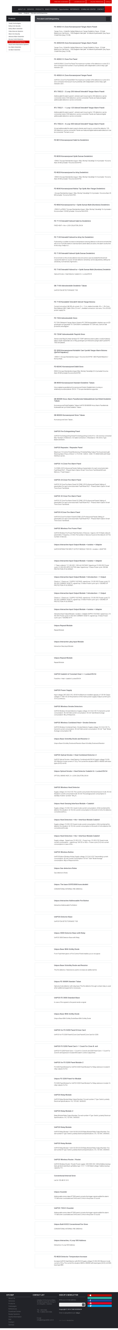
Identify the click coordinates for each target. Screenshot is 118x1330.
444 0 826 (43, 1310)
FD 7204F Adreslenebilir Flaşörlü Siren (69, 334)
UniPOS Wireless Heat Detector (67, 787)
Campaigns (12, 1306)
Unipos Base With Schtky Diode (66, 949)
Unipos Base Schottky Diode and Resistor (71, 965)
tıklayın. (78, 1313)
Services (11, 1301)
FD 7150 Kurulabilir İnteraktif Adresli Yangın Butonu (74, 302)
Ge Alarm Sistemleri (14, 50)
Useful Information (14, 1317)
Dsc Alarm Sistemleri (15, 47)
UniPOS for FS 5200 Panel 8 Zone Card (70, 1030)
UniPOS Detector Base (63, 917)
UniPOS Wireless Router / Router (67, 1159)
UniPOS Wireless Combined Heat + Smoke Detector (75, 723)
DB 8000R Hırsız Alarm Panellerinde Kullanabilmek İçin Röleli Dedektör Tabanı (82, 400)
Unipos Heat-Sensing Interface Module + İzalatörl (74, 803)
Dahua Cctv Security (14, 26)
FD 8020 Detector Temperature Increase (70, 1257)
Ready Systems (14, 1314)
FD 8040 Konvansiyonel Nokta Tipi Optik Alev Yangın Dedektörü (79, 189)
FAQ (9, 1319)
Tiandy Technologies (15, 23)
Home (20, 13)
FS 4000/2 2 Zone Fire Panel (65, 59)
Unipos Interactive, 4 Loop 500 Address (70, 1240)
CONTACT (100, 9)
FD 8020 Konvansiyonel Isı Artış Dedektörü (71, 172)
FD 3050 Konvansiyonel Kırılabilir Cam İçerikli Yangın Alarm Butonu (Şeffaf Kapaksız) (80, 351)
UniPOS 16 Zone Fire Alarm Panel (67, 464)
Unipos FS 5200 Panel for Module (67, 1079)
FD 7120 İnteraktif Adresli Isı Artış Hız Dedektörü (73, 237)
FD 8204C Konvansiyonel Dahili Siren (68, 367)
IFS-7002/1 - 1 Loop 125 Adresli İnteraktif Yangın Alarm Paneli (79, 108)
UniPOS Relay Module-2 (63, 1111)
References (12, 1309)
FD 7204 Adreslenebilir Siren (65, 318)
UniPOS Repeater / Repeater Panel (68, 447)
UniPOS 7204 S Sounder (64, 1208)
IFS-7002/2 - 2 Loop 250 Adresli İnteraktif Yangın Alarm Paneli (79, 91)
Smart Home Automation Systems (19, 44)
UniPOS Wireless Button (64, 852)
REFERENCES (74, 9)
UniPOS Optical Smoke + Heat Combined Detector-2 (75, 755)
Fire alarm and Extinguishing (39, 13)
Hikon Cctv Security (14, 34)
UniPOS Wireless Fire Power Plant (67, 528)
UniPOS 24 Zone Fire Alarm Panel (67, 480)
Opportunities (64, 9)
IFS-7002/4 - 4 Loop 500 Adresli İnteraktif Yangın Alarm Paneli (79, 124)
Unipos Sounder (60, 1192)
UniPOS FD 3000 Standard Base (67, 998)
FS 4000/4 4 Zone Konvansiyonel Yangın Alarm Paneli (75, 27)
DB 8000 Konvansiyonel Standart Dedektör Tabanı (74, 383)
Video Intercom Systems (16, 31)
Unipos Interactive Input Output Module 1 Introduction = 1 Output (80, 577)
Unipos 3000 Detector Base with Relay (69, 933)
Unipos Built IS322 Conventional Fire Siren (71, 1224)
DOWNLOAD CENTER (88, 9)
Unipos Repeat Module (63, 625)
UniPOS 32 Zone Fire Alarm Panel (67, 496)
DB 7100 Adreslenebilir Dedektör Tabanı (70, 286)
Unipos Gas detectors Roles (65, 868)
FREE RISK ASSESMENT (61, 2)
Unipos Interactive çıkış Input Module (69, 642)
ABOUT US (22, 9)
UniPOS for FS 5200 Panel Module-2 (68, 1062)
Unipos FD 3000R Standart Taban (67, 981)
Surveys (11, 1325)
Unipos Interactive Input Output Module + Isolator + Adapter (78, 545)
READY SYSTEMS (51, 9)
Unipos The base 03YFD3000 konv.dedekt (71, 884)
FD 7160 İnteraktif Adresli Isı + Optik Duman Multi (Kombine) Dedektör (82, 269)
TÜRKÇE (108, 2)
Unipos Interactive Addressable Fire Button (71, 901)
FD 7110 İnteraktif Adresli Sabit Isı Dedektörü (72, 221)
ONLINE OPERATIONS (96, 2)
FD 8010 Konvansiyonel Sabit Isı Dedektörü (71, 140)
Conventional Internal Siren (65, 1176)
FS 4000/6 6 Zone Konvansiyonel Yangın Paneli (73, 75)
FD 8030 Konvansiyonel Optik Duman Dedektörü (73, 156)
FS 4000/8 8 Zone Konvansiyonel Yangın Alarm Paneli (75, 43)
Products (26, 13)
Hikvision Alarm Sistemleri (16, 36)
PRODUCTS (40, 9)
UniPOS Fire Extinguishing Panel (67, 431)
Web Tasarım (62, 1320)
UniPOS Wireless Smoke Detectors (68, 706)
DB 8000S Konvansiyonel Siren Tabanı (69, 415)
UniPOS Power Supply (63, 690)
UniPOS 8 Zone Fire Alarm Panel (67, 512)
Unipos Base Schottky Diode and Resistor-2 (71, 739)
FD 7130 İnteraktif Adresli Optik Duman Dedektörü (74, 253)
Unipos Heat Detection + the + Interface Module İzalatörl (77, 820)
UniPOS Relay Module (63, 1095)
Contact (11, 1322)
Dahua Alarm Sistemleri (15, 28)
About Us (11, 1298)
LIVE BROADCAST (79, 2)
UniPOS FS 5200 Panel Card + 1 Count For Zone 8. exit (76, 1046)
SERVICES (30, 9)
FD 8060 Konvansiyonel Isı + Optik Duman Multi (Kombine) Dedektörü (82, 205)
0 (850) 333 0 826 (46, 1312)
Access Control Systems (16, 39)
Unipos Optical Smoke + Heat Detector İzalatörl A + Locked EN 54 (80, 771)
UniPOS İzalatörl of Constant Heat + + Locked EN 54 (75, 674)
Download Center (14, 1311)
